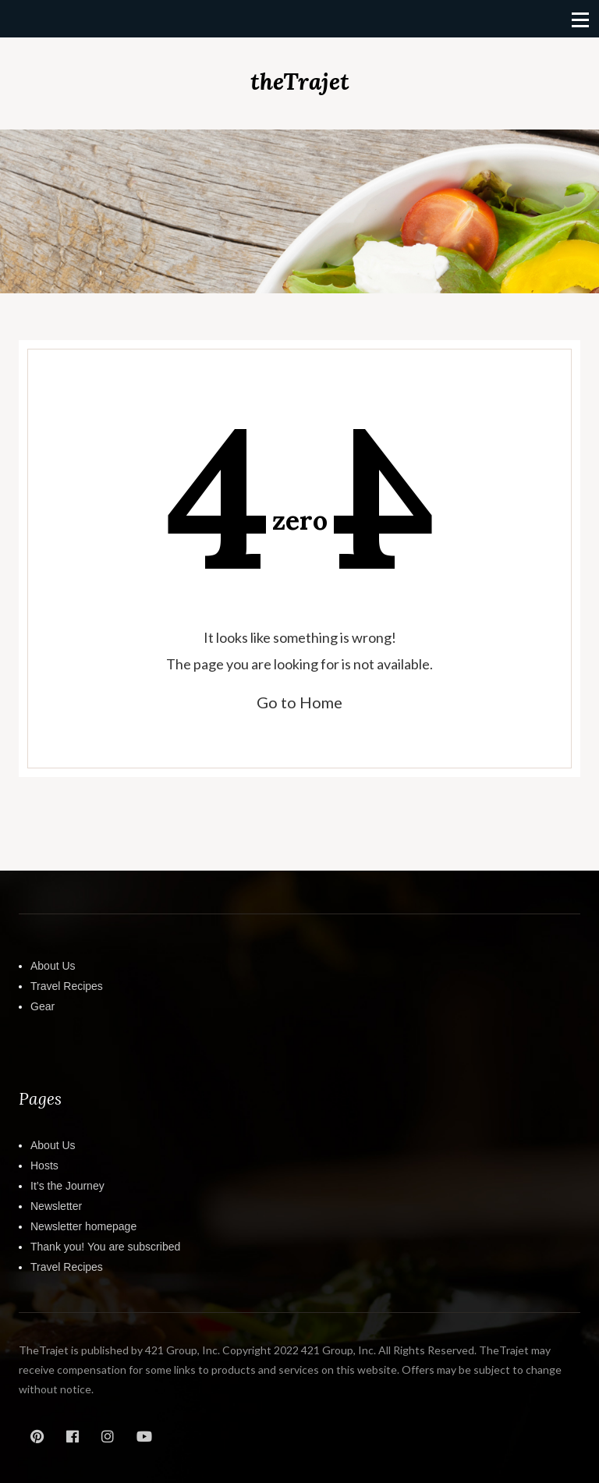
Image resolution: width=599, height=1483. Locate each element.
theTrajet (299, 81)
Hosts (44, 1165)
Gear (42, 1006)
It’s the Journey (67, 1186)
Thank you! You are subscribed (105, 1246)
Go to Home (299, 702)
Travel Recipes (66, 986)
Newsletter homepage (83, 1226)
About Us (53, 966)
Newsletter (56, 1206)
